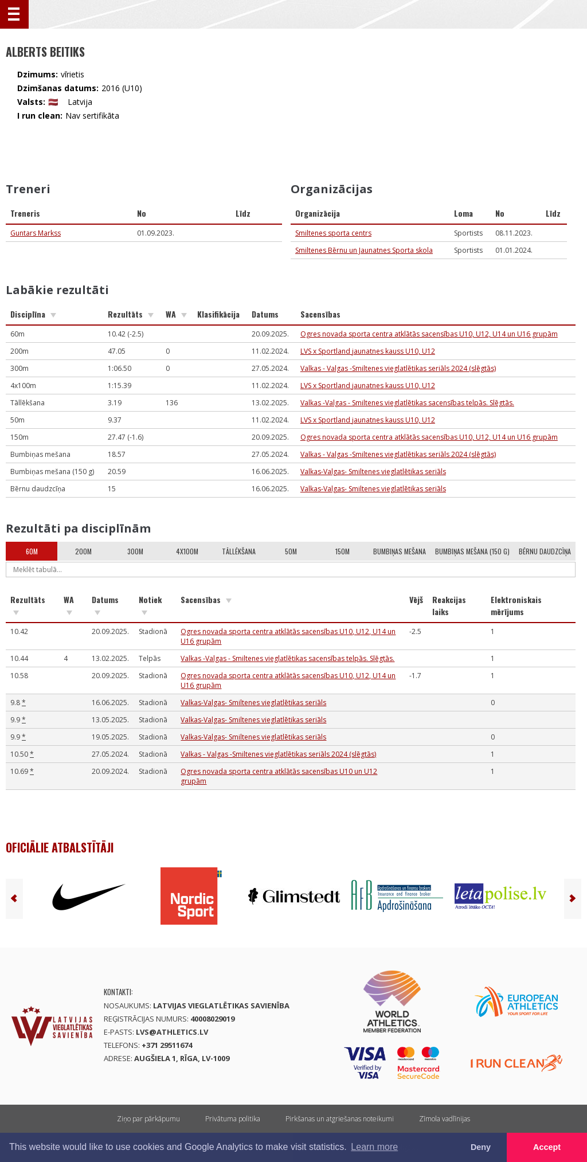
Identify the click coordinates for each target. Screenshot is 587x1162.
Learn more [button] (374, 1147)
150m (342, 551)
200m (83, 551)
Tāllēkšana (239, 551)
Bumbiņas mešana (399, 551)
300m (135, 551)
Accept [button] (547, 1147)
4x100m (187, 551)
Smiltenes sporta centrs (333, 233)
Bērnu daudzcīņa (545, 551)
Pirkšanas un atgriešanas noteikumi (339, 1119)
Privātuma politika (232, 1119)
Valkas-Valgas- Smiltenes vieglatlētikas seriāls (373, 471)
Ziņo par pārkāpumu (148, 1119)
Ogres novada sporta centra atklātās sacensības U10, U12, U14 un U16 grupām (429, 334)
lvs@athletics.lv (172, 1032)
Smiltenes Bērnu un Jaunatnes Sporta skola (364, 250)
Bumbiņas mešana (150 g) (472, 551)
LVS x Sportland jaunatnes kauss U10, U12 (367, 351)
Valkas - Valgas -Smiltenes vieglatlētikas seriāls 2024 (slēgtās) (398, 368)
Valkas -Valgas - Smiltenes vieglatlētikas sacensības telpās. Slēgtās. (407, 403)
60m (32, 551)
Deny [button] (481, 1147)
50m (291, 551)
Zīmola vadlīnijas (444, 1119)
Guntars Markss (35, 233)
